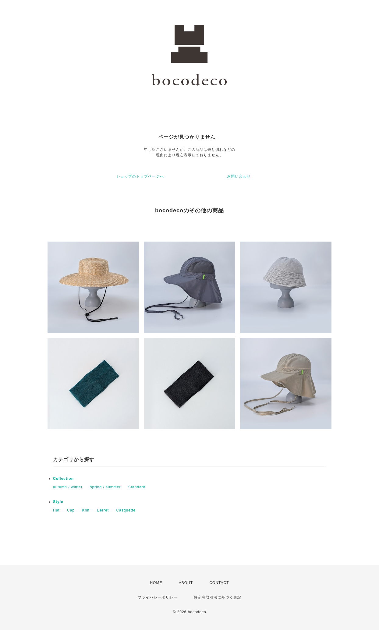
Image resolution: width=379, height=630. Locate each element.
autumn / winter (68, 487)
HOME (156, 583)
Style (58, 502)
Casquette (126, 510)
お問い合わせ (239, 176)
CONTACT (219, 583)
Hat (56, 510)
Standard (137, 487)
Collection (63, 478)
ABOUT (186, 583)
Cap (71, 510)
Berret (103, 510)
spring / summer (105, 487)
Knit (86, 510)
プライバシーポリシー (157, 597)
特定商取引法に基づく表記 (217, 597)
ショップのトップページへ (140, 176)
